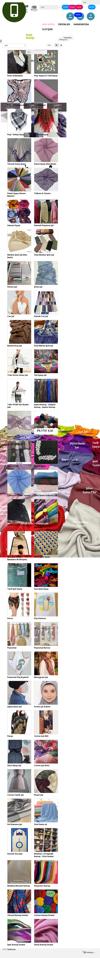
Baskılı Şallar (40, 466)
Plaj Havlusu (40, 618)
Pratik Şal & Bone (42, 706)
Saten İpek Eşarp (42, 557)
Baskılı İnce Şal (14, 436)
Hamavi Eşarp (13, 225)
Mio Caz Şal (12, 466)
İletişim (47, 29)
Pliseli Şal (38, 795)
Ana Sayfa (48, 24)
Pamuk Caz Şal (41, 316)
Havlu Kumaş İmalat (43, 944)
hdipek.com (11, 949)
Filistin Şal (12, 287)
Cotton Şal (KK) (41, 736)
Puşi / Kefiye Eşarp (15, 134)
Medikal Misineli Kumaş (18, 885)
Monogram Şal (41, 677)
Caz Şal (10, 316)
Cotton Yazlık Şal (15, 795)
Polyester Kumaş (42, 885)
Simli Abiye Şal (14, 765)
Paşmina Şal (40, 105)
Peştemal (11, 647)
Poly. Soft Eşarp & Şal (17, 105)
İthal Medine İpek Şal (44, 255)
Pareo (10, 618)
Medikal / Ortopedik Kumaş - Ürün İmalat (44, 855)
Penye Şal (38, 436)
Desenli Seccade (14, 853)
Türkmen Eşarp (41, 134)
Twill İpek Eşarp (14, 589)
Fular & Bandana (15, 75)
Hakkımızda (81, 24)
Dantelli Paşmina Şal (44, 225)
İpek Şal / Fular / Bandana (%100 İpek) (17, 558)
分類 (49, 45)
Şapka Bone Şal (14, 706)
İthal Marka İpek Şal (43, 345)
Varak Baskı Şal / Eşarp (18, 525)
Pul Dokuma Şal (14, 824)
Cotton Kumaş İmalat (44, 915)
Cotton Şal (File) (41, 765)
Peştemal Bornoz (42, 647)
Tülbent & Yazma (42, 193)
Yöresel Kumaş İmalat (17, 915)
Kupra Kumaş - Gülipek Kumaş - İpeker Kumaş (45, 405)
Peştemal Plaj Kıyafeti (18, 677)
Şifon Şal (38, 287)
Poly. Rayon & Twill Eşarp (46, 75)
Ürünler (64, 24)
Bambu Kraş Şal (14, 345)
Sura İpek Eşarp (41, 589)
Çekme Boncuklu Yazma (18, 495)
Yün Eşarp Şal (40, 375)
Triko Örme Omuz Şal (17, 375)
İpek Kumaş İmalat (16, 944)
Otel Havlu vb (40, 824)
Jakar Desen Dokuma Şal (45, 495)
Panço (10, 736)
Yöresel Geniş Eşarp (16, 164)
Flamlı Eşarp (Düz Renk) (45, 164)
